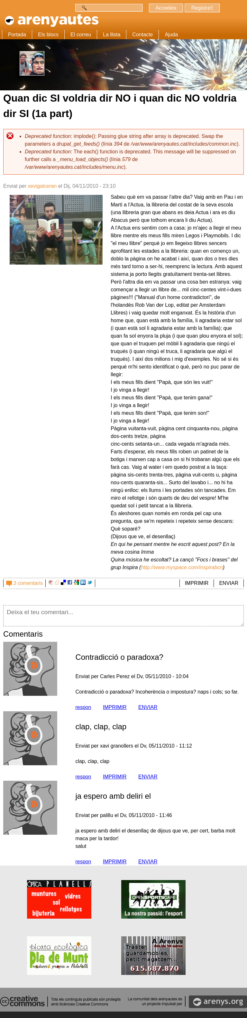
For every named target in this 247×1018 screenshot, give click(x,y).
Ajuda (171, 34)
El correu (80, 34)
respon (83, 707)
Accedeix (165, 8)
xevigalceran (42, 186)
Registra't (202, 8)
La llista (111, 34)
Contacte (142, 34)
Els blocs (48, 34)
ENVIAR (228, 583)
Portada (17, 34)
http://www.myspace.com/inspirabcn (182, 567)
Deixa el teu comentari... (123, 615)
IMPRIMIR (197, 583)
